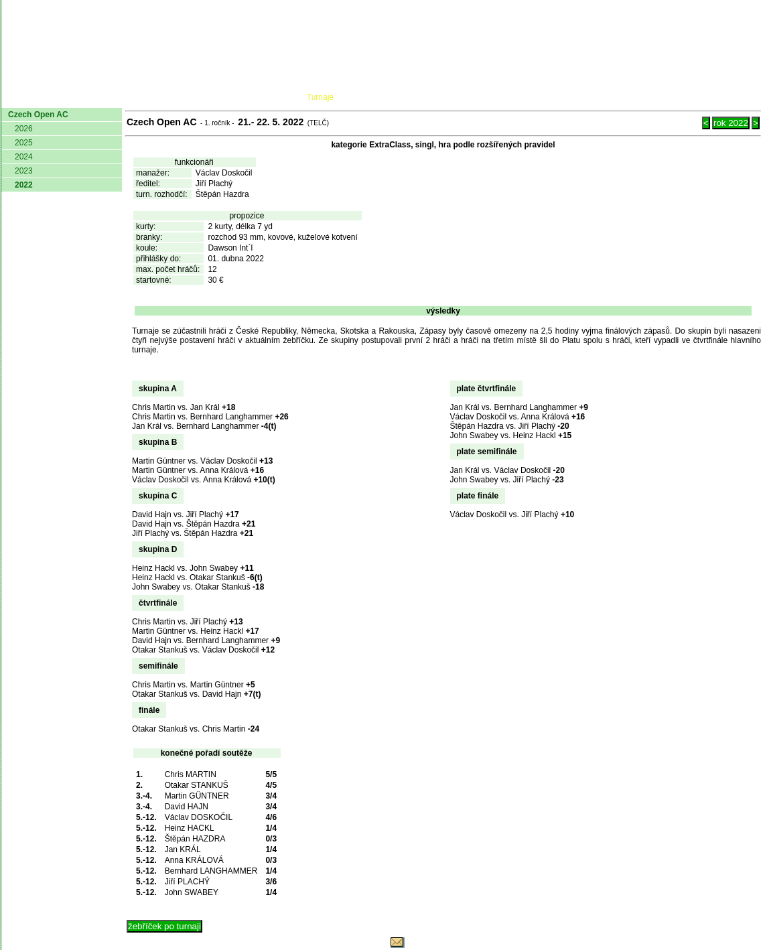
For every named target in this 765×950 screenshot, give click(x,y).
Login (743, 97)
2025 (24, 142)
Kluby (267, 97)
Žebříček (385, 97)
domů (23, 97)
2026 (24, 128)
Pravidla (453, 97)
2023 (24, 171)
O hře (508, 97)
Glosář (557, 97)
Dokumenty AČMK (171, 97)
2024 (24, 156)
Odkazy (691, 97)
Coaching (623, 97)
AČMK (72, 97)
